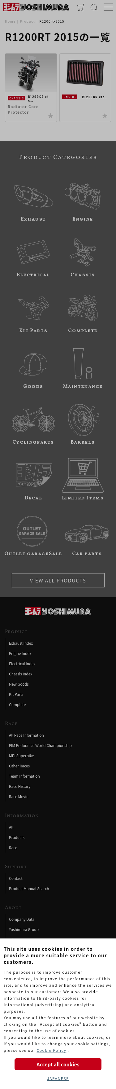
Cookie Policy (51, 1050)
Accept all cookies (58, 1064)
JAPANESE (58, 1078)
